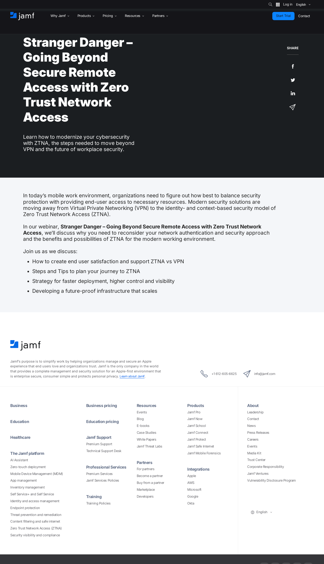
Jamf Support (99, 437)
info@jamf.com (261, 373)
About (253, 405)
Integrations (199, 469)
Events (142, 412)
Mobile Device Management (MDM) (36, 474)
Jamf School (196, 426)
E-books (143, 426)
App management (23, 480)
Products (196, 405)
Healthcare (21, 437)
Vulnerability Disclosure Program (271, 480)
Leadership (255, 412)
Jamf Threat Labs (149, 446)
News (251, 426)
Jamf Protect (196, 439)
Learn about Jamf (132, 376)
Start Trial (283, 16)
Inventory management (27, 487)
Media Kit (254, 453)
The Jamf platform (28, 453)
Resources (147, 405)
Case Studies (146, 433)
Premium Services (99, 474)
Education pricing (103, 421)
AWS (190, 483)
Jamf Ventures (257, 474)
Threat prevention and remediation (35, 515)
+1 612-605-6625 (216, 373)
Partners (145, 462)
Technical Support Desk (103, 451)
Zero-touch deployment (28, 467)
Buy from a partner (150, 483)
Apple (191, 476)
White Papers (146, 439)
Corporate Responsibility (265, 467)
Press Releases (258, 433)
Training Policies (98, 503)
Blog (140, 419)
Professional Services (107, 466)
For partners (146, 469)
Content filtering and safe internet (35, 521)
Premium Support (99, 444)
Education (20, 421)
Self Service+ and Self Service (32, 494)
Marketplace (146, 490)
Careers (253, 439)
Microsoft (194, 490)
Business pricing (102, 405)
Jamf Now (194, 419)
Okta (190, 503)
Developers (145, 496)
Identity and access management (34, 501)
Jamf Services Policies (102, 480)
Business (19, 405)
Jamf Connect (197, 433)
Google (192, 496)
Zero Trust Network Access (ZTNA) (36, 528)
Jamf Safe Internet (200, 446)
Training (94, 496)
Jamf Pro (193, 412)
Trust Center (256, 460)
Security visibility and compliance (35, 535)
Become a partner (150, 476)
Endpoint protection (25, 508)
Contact (253, 419)
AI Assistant (19, 460)
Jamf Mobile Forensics (204, 453)
